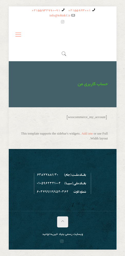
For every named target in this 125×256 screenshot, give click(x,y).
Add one (87, 134)
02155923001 (79, 10)
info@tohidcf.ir (59, 15)
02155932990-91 (46, 10)
